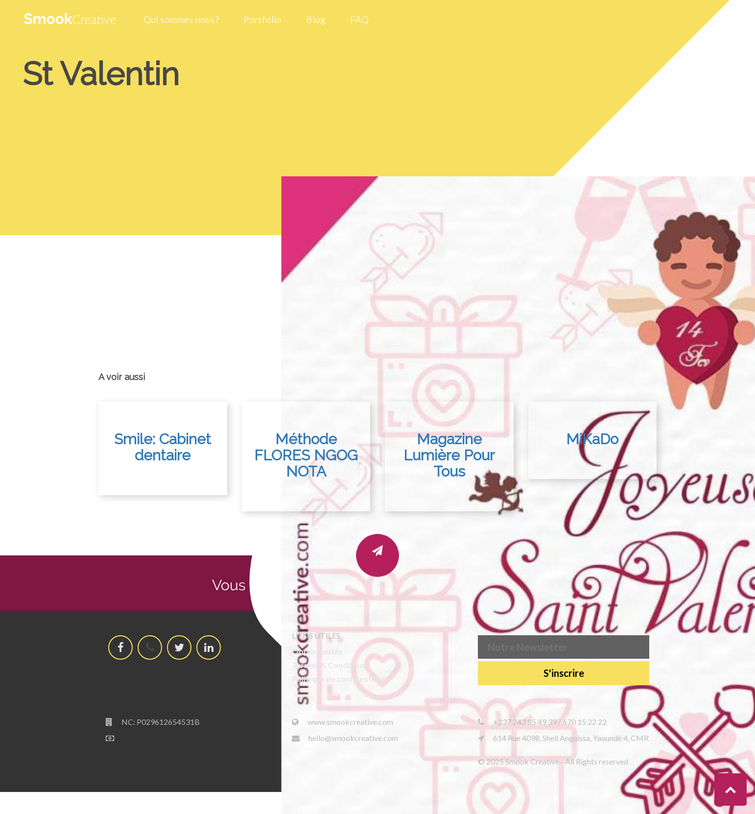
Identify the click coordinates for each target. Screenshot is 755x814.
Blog (316, 19)
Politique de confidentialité (341, 678)
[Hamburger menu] (724, 18)
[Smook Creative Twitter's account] (179, 647)
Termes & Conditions (330, 665)
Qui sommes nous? (181, 19)
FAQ (359, 19)
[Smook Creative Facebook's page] (121, 647)
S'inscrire (563, 673)
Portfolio (262, 19)
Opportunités (317, 651)
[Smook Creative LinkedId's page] (208, 647)
